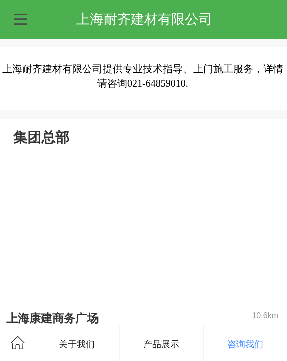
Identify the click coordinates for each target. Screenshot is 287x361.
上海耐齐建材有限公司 (144, 19)
